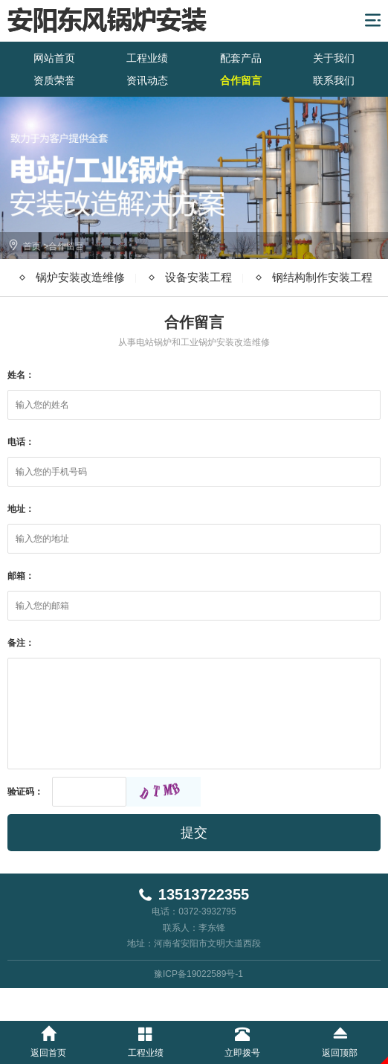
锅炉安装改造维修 (80, 277)
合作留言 (241, 80)
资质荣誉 (54, 80)
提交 (194, 832)
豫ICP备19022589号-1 (198, 974)
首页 (32, 246)
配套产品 (241, 58)
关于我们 (334, 58)
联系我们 (334, 80)
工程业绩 (147, 58)
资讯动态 (147, 80)
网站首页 (54, 58)
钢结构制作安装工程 (322, 277)
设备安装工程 (198, 277)
